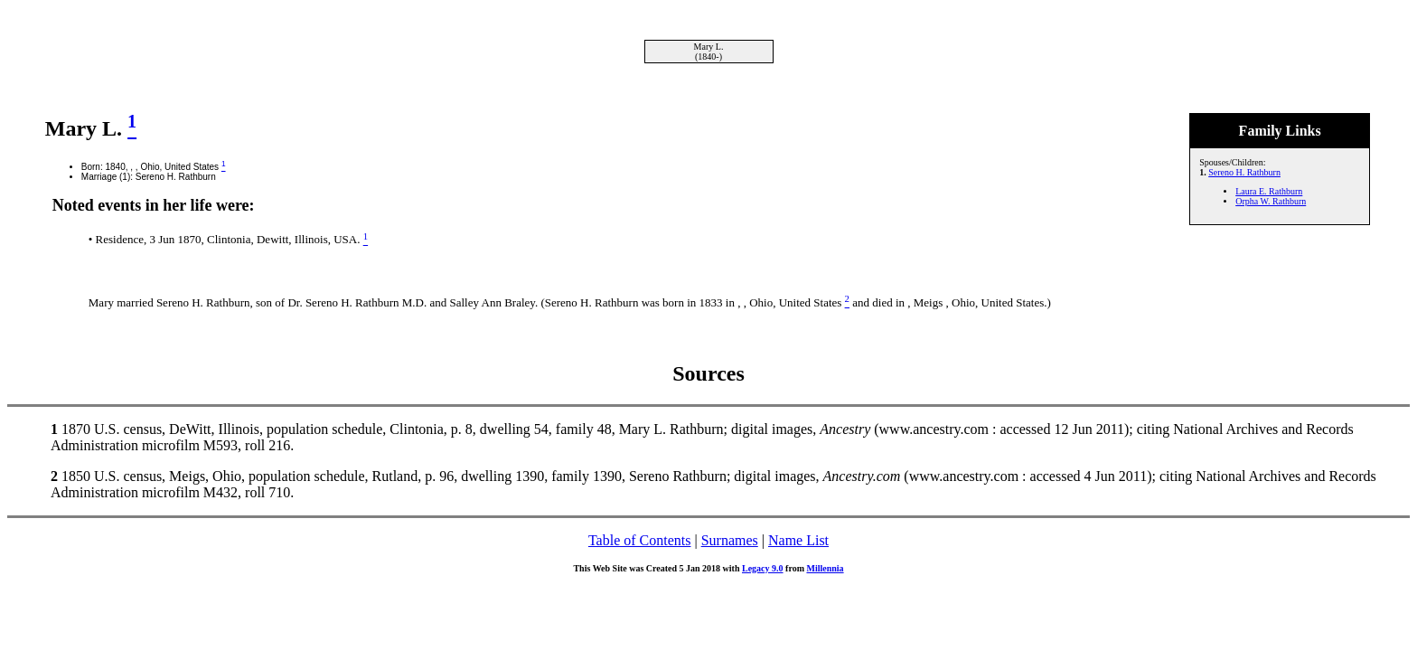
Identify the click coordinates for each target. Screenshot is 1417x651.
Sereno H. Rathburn (1244, 172)
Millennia (824, 568)
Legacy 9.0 (763, 568)
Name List (798, 540)
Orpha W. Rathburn (1270, 201)
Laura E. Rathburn (1268, 191)
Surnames (729, 540)
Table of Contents (639, 540)
